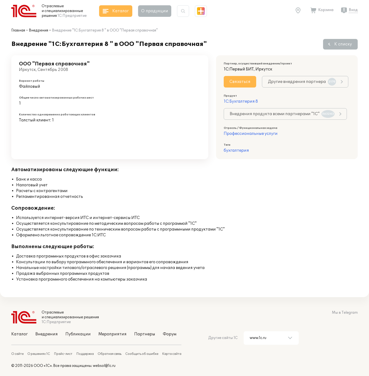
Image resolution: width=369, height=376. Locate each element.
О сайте (17, 354)
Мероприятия (112, 334)
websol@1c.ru (104, 366)
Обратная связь (109, 354)
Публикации (78, 334)
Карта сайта (171, 354)
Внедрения (38, 30)
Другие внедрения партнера (302, 82)
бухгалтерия (236, 150)
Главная (18, 30)
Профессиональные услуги (251, 133)
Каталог (19, 334)
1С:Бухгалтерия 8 (241, 101)
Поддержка (85, 354)
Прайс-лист (63, 354)
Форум (169, 334)
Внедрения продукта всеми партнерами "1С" (282, 114)
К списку (343, 44)
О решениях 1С (38, 354)
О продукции (154, 11)
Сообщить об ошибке (141, 354)
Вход (353, 10)
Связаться (239, 81)
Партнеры (144, 334)
